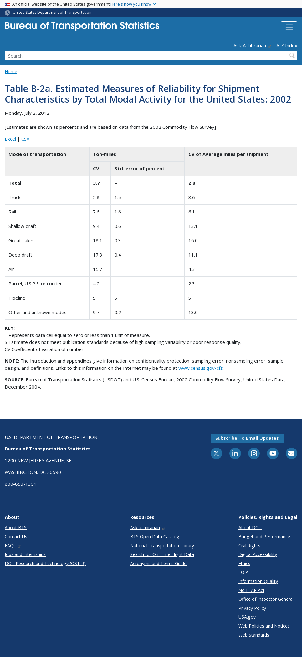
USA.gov (247, 617)
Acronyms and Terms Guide (158, 563)
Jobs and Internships (25, 554)
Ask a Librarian (148, 527)
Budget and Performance (264, 536)
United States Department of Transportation (52, 12)
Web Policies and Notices (264, 626)
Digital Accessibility (257, 554)
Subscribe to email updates (247, 438)
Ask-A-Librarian (252, 45)
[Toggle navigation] (289, 27)
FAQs (13, 546)
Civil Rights (249, 546)
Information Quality (258, 581)
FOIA (243, 572)
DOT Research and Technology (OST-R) (45, 563)
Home (11, 71)
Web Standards (253, 635)
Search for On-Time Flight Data (162, 554)
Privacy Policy (252, 608)
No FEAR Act (251, 590)
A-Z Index (286, 45)
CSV (25, 139)
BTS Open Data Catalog (154, 536)
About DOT (250, 527)
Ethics (244, 563)
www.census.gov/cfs (200, 368)
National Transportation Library (162, 546)
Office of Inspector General (266, 599)
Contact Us (16, 536)
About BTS (16, 527)
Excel (10, 139)
